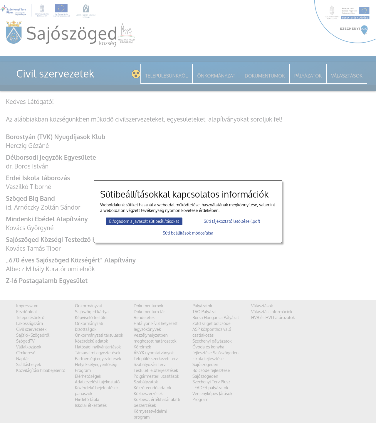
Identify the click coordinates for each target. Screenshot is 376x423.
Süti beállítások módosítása (188, 232)
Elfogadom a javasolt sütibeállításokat (144, 221)
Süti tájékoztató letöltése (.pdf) (232, 221)
